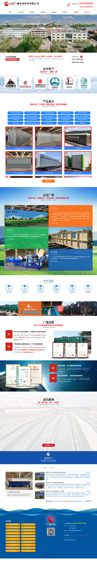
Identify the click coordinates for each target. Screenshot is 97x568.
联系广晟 (87, 12)
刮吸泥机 (82, 123)
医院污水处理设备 (49, 116)
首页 (10, 12)
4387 (71, 501)
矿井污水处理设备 (65, 116)
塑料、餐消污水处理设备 (82, 116)
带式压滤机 (49, 119)
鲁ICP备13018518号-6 (69, 539)
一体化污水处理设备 (15, 112)
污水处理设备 (73, 535)
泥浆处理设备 (65, 119)
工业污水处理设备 (15, 116)
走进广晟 (21, 12)
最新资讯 (54, 12)
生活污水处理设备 (48, 58)
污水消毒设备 (65, 123)
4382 (57, 501)
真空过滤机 (15, 123)
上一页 (79, 501)
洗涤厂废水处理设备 (32, 116)
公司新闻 (45, 468)
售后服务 (76, 12)
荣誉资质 (65, 12)
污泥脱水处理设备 (82, 119)
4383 (60, 501)
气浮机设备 (15, 119)
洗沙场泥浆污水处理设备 (32, 123)
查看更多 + (48, 181)
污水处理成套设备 (39, 58)
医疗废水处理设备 (57, 58)
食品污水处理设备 (32, 119)
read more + (55, 223)
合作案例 (43, 12)
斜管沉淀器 (49, 123)
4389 (76, 501)
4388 (73, 501)
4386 (68, 501)
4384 (63, 501)
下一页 (83, 501)
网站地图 (66, 532)
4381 (55, 501)
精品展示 (32, 12)
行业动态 (52, 468)
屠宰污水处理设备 (65, 112)
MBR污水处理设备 (82, 112)
